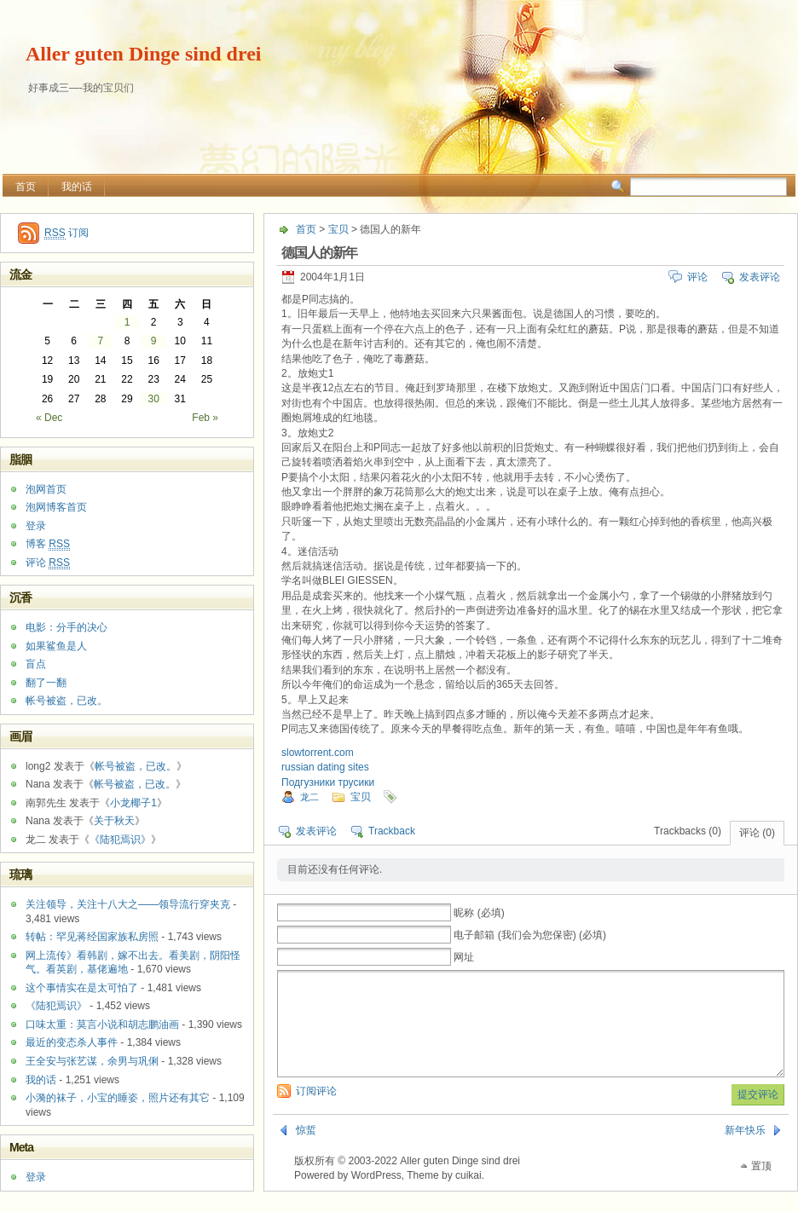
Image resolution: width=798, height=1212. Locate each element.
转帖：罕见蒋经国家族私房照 (92, 937)
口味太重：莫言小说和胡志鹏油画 (102, 1024)
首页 (25, 187)
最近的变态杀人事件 (72, 1042)
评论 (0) (757, 833)
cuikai (468, 1196)
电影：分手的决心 (66, 627)
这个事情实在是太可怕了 (82, 988)
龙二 (309, 797)
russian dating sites (325, 767)
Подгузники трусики (327, 782)
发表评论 (759, 277)
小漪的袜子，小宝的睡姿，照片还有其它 (118, 1098)
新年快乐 (745, 1151)
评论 (697, 277)
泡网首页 (46, 489)
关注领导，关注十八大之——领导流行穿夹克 (128, 904)
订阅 (66, 233)
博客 (48, 544)
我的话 (76, 187)
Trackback (391, 831)
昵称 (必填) (479, 913)
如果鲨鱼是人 (56, 646)
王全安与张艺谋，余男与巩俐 (92, 1061)
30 (153, 399)
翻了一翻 (46, 683)
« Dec (49, 418)
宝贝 (338, 229)
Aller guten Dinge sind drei (143, 54)
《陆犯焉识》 (120, 840)
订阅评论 (316, 1111)
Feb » (205, 418)
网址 (464, 957)
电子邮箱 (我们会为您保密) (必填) (530, 935)
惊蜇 (306, 1151)
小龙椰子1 (133, 803)
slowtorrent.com (317, 753)
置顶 (761, 1186)
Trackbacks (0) (687, 831)
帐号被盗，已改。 (66, 701)
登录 (36, 526)
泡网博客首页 (56, 507)
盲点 (36, 664)
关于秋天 (114, 821)
